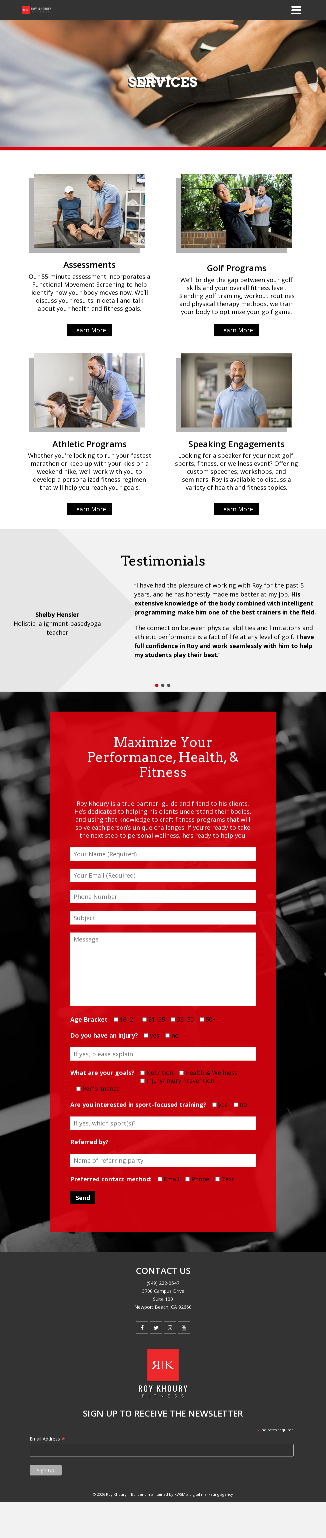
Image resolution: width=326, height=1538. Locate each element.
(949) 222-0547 (163, 1283)
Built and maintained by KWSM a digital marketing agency (182, 1494)
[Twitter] (156, 1327)
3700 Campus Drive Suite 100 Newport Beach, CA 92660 (163, 1299)
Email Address (47, 1439)
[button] (157, 685)
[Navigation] (296, 10)
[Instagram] (170, 1327)
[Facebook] (142, 1327)
